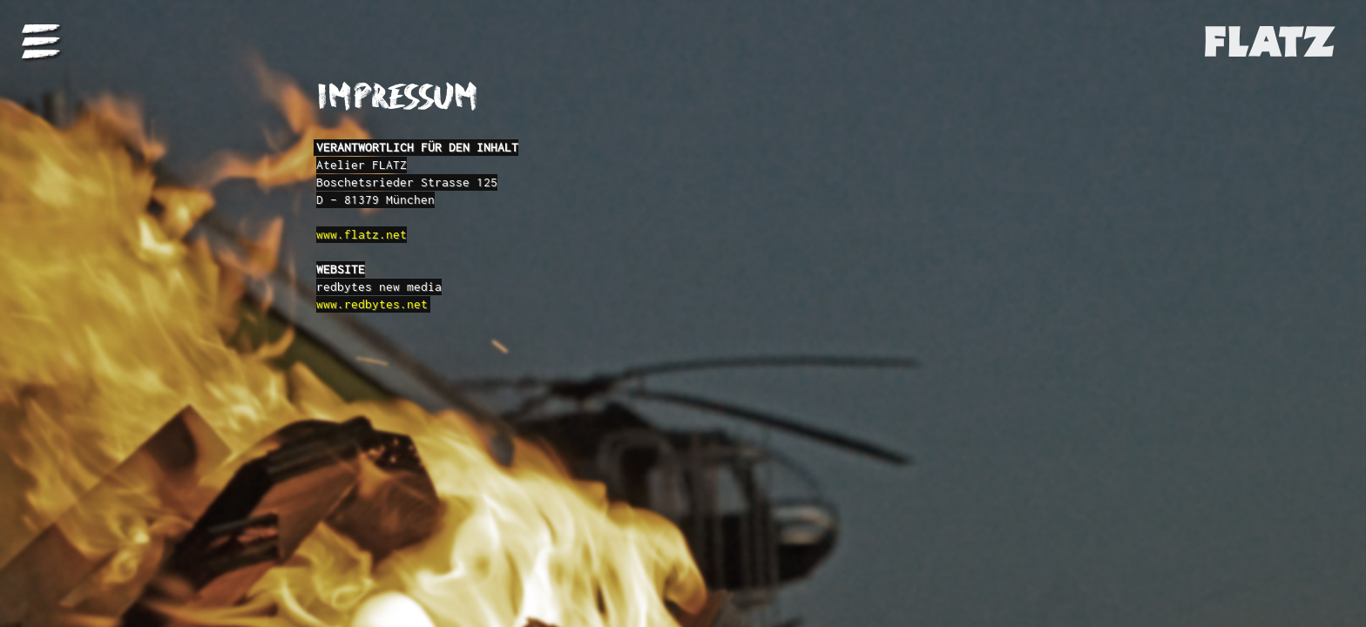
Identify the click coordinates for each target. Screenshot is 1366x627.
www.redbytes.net (372, 304)
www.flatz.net (361, 234)
